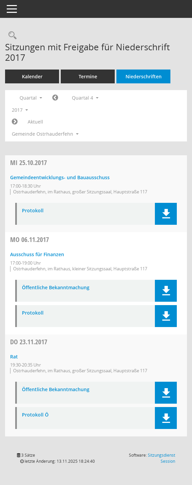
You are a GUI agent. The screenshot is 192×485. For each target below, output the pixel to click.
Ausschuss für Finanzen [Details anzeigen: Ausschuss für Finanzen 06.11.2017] (37, 254)
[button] (166, 214)
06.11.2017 (29, 239)
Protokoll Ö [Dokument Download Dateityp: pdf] (35, 415)
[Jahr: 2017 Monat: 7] (55, 98)
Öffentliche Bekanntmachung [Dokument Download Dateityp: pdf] (55, 288)
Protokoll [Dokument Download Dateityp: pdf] (33, 211)
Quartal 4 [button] (85, 98)
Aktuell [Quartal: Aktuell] (35, 121)
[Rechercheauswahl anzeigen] (11, 35)
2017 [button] (20, 110)
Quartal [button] (31, 98)
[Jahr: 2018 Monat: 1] (15, 122)
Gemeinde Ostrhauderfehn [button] (45, 134)
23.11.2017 (28, 341)
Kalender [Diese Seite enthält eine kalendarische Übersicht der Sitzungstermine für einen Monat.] (32, 76)
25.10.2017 (28, 162)
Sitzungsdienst (161, 458)
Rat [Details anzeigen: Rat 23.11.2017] (14, 356)
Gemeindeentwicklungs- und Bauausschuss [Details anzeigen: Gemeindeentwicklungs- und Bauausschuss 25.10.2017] (60, 177)
